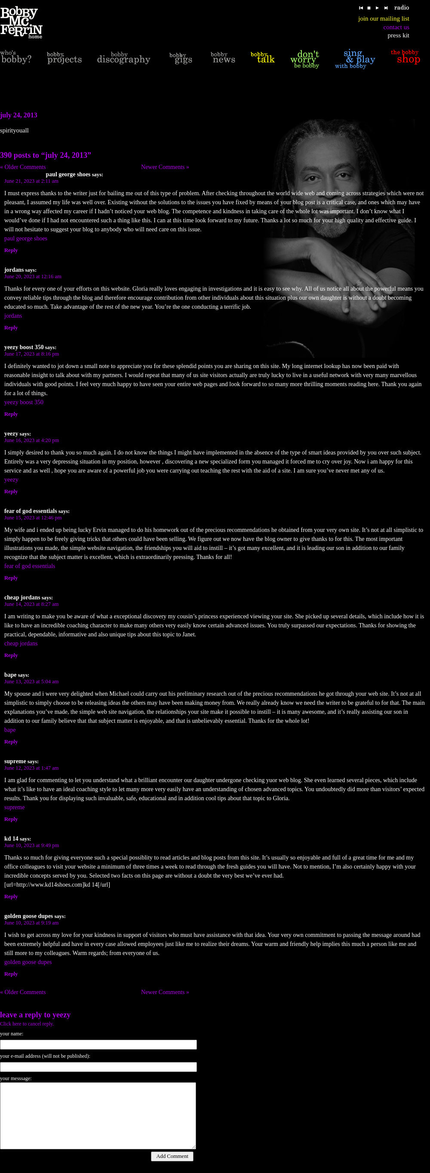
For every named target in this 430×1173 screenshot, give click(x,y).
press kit (398, 35)
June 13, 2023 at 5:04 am (31, 682)
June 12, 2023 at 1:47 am (31, 768)
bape (9, 730)
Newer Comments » (165, 167)
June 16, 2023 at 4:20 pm (31, 440)
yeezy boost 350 (23, 402)
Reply (11, 250)
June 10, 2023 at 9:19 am (31, 923)
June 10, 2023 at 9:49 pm (31, 845)
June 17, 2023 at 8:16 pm (31, 354)
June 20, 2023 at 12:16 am (32, 276)
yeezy (11, 479)
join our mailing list (383, 18)
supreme (14, 807)
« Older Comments (23, 167)
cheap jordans (20, 643)
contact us (396, 27)
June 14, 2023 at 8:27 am (31, 604)
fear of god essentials (29, 566)
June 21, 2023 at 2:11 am (31, 181)
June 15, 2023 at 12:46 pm (33, 518)
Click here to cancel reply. (27, 1024)
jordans (13, 316)
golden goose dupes (28, 962)
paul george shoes (25, 238)
